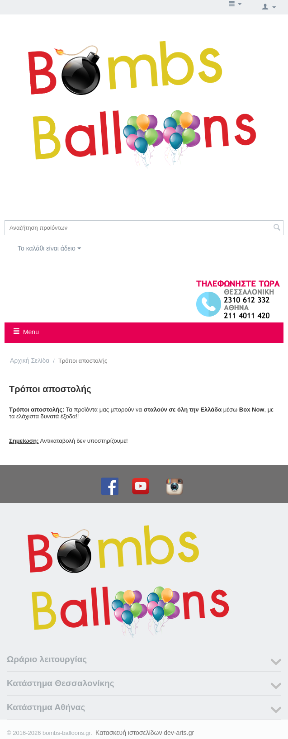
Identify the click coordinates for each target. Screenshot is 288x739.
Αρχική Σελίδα (29, 360)
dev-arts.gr (179, 732)
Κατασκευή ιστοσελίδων (128, 732)
